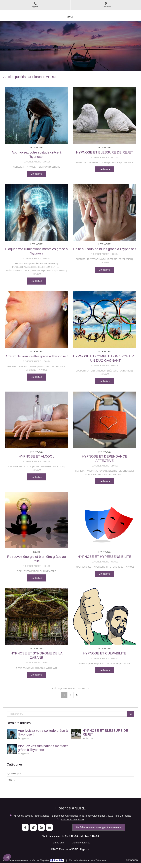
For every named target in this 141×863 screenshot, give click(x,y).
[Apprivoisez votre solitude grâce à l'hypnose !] (36, 115)
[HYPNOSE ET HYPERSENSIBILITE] (104, 520)
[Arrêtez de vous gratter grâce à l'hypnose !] (36, 319)
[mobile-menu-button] (70, 17)
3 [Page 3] (76, 695)
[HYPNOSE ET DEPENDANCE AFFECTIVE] (104, 420)
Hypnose (11, 773)
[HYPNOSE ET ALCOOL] (36, 420)
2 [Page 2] (70, 695)
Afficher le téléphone (72, 819)
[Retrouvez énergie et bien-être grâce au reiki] (36, 520)
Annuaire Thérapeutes (96, 860)
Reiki (9, 779)
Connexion (132, 860)
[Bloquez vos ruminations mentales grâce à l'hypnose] (36, 212)
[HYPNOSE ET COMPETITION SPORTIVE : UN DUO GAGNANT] (104, 319)
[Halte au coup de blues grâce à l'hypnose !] (104, 212)
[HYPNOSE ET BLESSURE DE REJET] (104, 115)
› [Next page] (83, 695)
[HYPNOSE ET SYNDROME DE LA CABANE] (36, 616)
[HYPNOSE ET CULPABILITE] (104, 616)
